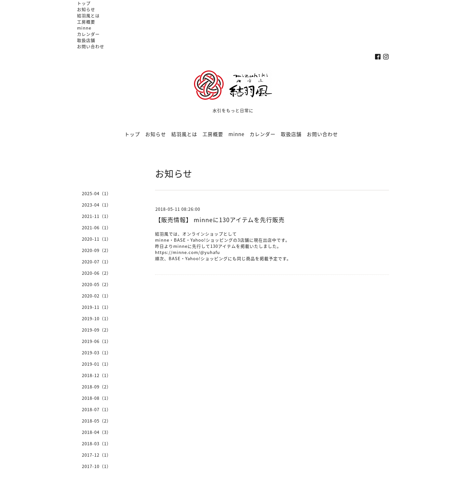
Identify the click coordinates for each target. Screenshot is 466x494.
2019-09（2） (96, 330)
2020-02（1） (96, 296)
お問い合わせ (90, 46)
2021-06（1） (96, 227)
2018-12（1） (96, 375)
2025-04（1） (96, 193)
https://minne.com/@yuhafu (187, 252)
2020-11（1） (96, 239)
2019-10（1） (96, 318)
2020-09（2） (96, 250)
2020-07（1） (96, 262)
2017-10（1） (96, 466)
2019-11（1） (96, 307)
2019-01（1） (96, 364)
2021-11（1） (96, 216)
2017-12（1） (96, 455)
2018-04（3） (96, 432)
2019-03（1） (96, 352)
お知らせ (86, 9)
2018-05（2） (96, 421)
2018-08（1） (96, 398)
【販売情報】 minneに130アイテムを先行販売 (220, 219)
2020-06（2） (96, 273)
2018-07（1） (96, 409)
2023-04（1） (96, 205)
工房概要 (86, 22)
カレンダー (88, 34)
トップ (84, 3)
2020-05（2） (96, 284)
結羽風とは (88, 15)
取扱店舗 (86, 40)
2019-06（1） (96, 341)
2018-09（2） (96, 387)
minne (84, 28)
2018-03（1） (96, 443)
